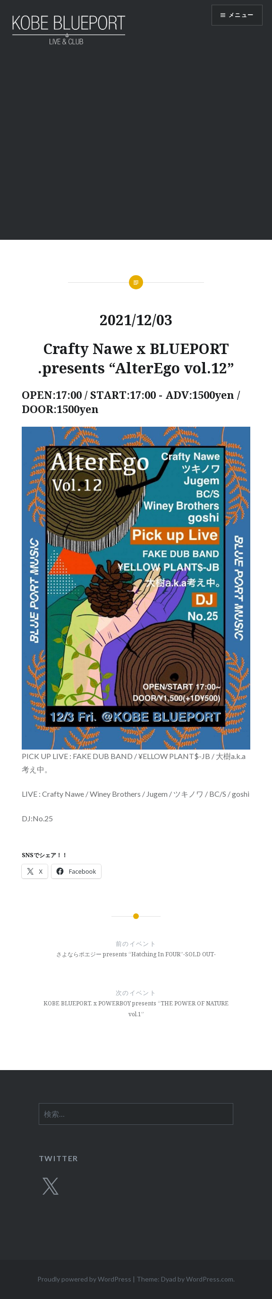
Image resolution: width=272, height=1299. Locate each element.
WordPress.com (209, 1279)
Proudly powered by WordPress (84, 1279)
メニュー (241, 14)
